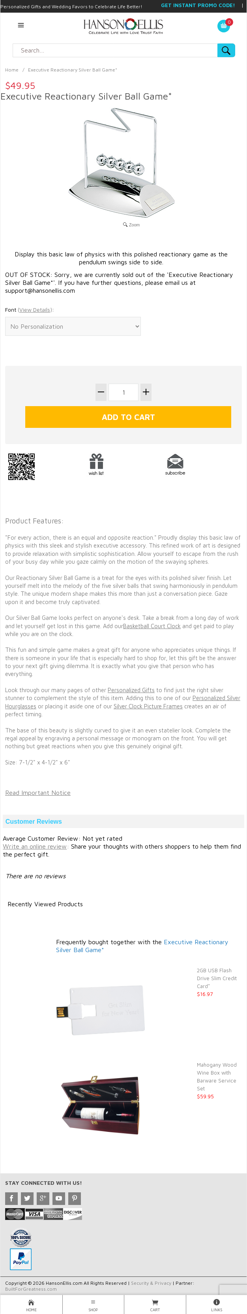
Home (12, 70)
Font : (29, 309)
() (35, 309)
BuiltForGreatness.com (31, 1289)
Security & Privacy (151, 1283)
